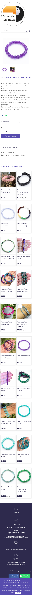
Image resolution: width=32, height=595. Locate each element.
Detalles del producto (10, 139)
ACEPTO (18, 593)
